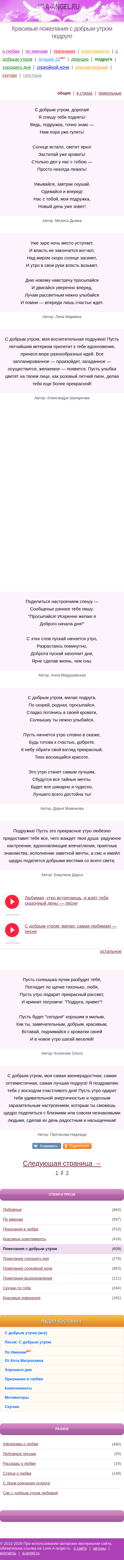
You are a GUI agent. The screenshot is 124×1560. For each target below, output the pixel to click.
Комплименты (18, 1388)
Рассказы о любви (19, 1463)
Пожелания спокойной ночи (27, 1268)
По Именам (18, 1351)
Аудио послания (61, 1321)
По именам (13, 1219)
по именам (37, 51)
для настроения (91, 67)
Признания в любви (20, 1229)
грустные (32, 75)
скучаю (9, 75)
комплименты (95, 51)
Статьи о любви (17, 1473)
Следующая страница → (62, 1163)
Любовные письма (19, 1453)
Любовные (12, 1209)
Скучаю (12, 1406)
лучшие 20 (49, 59)
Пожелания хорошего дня (26, 1258)
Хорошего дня (18, 1370)
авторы (99, 1548)
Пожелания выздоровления (27, 1278)
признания (64, 51)
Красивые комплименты (24, 1239)
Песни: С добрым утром (28, 1342)
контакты (8, 1553)
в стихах (85, 93)
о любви (10, 51)
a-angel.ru (31, 1553)
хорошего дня (16, 67)
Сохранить (49, 1146)
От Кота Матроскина (24, 1360)
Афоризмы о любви (20, 1444)
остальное (110, 951)
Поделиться (79, 1146)
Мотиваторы (17, 1397)
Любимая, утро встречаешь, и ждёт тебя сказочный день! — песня (66, 900)
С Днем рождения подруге (26, 1483)
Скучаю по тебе (17, 1288)
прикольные (110, 93)
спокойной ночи (53, 67)
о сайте (80, 1548)
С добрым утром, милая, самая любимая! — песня (71, 928)
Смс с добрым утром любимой (30, 1493)
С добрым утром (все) (26, 1333)
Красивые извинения (21, 1298)
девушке (80, 59)
